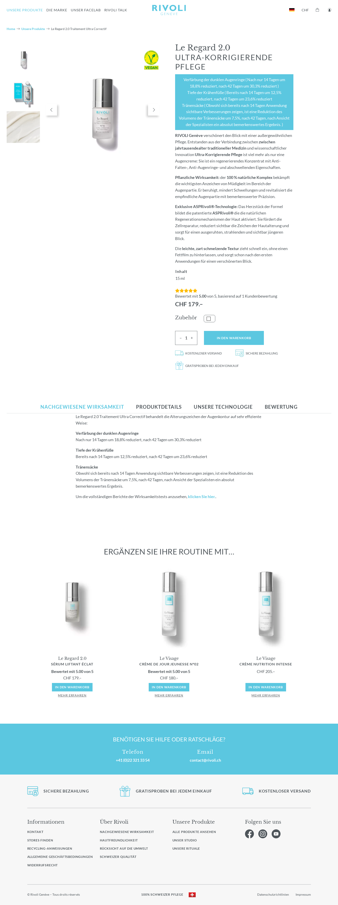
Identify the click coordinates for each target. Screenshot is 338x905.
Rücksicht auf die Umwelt (124, 848)
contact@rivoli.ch (205, 760)
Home (11, 29)
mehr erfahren (72, 695)
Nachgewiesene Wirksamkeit (82, 407)
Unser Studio (184, 840)
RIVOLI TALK (115, 10)
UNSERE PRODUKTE (25, 10)
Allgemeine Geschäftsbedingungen (60, 857)
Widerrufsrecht (42, 865)
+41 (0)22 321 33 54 (133, 760)
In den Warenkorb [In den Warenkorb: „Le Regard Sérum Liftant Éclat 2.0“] (72, 687)
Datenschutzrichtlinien (273, 894)
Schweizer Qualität (118, 857)
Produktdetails (159, 407)
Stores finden (40, 840)
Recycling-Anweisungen (50, 848)
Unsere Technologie (223, 407)
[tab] (82, 407)
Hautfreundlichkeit (119, 840)
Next (154, 110)
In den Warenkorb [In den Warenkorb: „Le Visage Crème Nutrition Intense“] (266, 687)
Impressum (303, 894)
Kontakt (35, 832)
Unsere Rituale (186, 848)
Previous (51, 110)
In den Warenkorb (234, 338)
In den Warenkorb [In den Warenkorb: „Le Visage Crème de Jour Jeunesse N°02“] (169, 687)
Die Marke (56, 10)
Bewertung (281, 407)
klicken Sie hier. (201, 496)
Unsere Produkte (33, 29)
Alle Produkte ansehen (194, 832)
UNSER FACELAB (86, 10)
